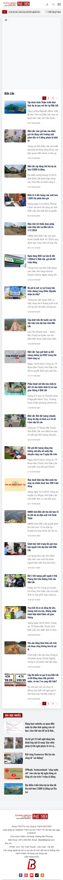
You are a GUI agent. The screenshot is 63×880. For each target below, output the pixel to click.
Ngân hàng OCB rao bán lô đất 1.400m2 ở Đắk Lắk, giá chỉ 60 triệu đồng (41, 259)
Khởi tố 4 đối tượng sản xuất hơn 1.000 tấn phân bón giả (43, 196)
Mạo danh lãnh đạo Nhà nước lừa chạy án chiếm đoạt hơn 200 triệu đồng (43, 483)
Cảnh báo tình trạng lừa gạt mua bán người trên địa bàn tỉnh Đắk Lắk (42, 547)
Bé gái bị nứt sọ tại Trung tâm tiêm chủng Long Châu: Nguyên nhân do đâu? (42, 291)
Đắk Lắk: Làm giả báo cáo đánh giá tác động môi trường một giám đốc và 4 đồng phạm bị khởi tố (43, 135)
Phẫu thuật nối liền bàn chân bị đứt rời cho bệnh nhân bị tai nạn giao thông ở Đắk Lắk (42, 387)
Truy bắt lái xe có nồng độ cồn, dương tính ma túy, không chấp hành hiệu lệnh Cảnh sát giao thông (42, 612)
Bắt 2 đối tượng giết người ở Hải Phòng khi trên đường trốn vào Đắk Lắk (42, 579)
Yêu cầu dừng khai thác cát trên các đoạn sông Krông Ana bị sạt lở (42, 646)
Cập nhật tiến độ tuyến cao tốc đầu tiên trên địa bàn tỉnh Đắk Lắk (42, 323)
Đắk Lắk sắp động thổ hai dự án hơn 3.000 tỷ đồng (42, 167)
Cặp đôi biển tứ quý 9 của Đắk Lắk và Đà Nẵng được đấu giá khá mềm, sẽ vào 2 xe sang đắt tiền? (43, 678)
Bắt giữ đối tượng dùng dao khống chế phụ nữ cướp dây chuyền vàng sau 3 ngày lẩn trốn (42, 451)
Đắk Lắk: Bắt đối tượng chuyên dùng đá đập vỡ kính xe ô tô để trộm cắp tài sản (42, 419)
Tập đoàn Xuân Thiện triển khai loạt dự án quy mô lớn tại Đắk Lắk (43, 103)
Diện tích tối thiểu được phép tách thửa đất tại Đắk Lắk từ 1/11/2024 (41, 227)
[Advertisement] (31, 56)
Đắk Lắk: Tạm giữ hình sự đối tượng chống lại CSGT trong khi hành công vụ (42, 355)
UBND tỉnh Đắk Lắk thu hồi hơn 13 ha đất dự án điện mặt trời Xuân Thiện (43, 515)
